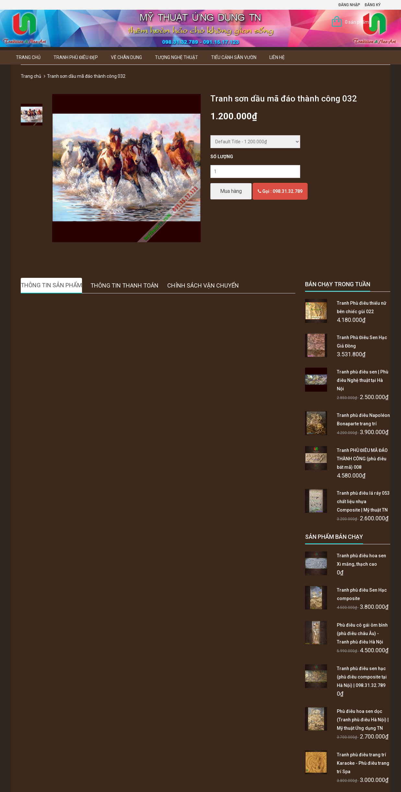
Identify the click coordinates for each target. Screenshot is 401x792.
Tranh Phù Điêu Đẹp (75, 57)
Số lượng (221, 156)
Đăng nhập (349, 5)
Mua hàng (231, 191)
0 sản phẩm (357, 22)
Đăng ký (373, 5)
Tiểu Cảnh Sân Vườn (233, 57)
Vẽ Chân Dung (126, 57)
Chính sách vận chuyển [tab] (203, 285)
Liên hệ (277, 57)
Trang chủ (28, 57)
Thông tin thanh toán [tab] (124, 285)
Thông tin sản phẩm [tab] (51, 285)
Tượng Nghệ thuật (176, 57)
